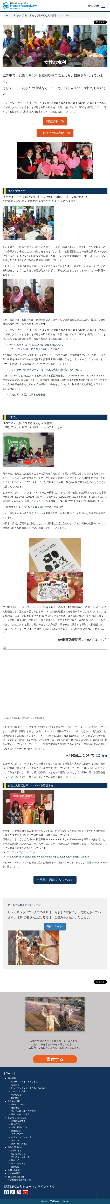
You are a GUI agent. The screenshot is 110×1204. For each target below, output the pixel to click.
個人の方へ (16, 1124)
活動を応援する (15, 1147)
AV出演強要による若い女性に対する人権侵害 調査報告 (63, 628)
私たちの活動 (20, 15)
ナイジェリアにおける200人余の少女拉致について (36, 344)
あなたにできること (17, 1117)
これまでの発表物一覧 (55, 133)
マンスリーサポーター (21, 1157)
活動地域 (15, 1108)
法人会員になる (18, 1154)
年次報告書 (16, 1094)
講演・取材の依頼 (19, 1144)
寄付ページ (55, 926)
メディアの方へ (18, 1134)
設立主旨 (15, 1085)
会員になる (16, 1150)
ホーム (7, 15)
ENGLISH (93, 5)
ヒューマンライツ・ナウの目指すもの (28, 1088)
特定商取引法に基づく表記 (20, 1180)
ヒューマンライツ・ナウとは (24, 1081)
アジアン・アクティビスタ (21, 852)
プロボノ (15, 1140)
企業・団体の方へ (19, 1127)
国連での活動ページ (97, 862)
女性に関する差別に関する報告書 (27, 394)
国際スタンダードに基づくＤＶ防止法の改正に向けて (35, 507)
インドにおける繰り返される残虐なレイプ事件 (34, 349)
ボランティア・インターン (23, 1137)
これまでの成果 (18, 1091)
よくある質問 (14, 1173)
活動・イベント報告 (20, 1114)
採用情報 (15, 1098)
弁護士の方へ (17, 1130)
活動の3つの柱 (18, 1104)
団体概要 (12, 1078)
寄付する (55, 1059)
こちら (102, 640)
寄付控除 (15, 1167)
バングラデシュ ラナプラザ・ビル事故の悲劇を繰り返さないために (45, 369)
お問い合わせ (14, 1170)
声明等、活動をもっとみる (55, 879)
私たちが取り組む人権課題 (43, 15)
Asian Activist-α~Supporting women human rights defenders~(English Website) (48, 856)
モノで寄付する (18, 1163)
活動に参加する (18, 1121)
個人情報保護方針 (16, 1176)
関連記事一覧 (55, 121)
